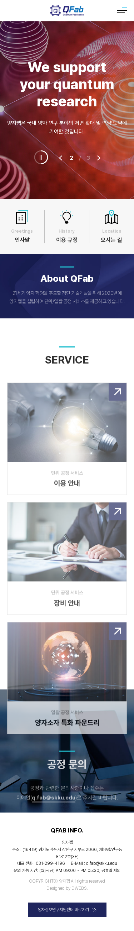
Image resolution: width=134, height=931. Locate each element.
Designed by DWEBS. (67, 888)
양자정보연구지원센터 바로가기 (67, 909)
